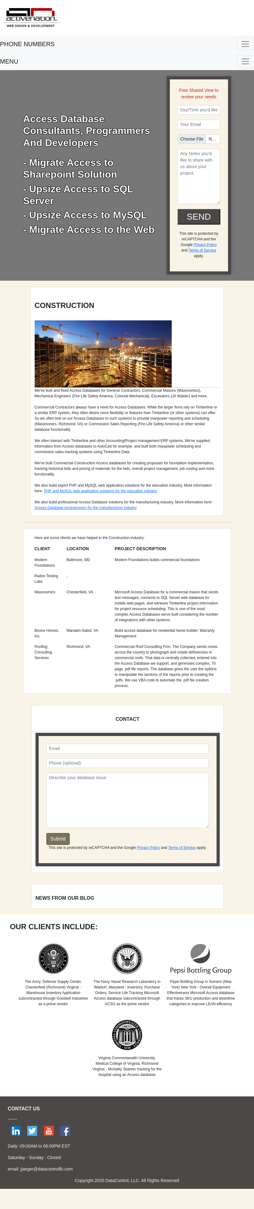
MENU (9, 61)
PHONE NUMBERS (27, 44)
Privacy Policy (205, 245)
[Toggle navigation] (245, 44)
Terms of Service (202, 250)
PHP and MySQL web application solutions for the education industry (100, 491)
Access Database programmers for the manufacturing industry (86, 508)
